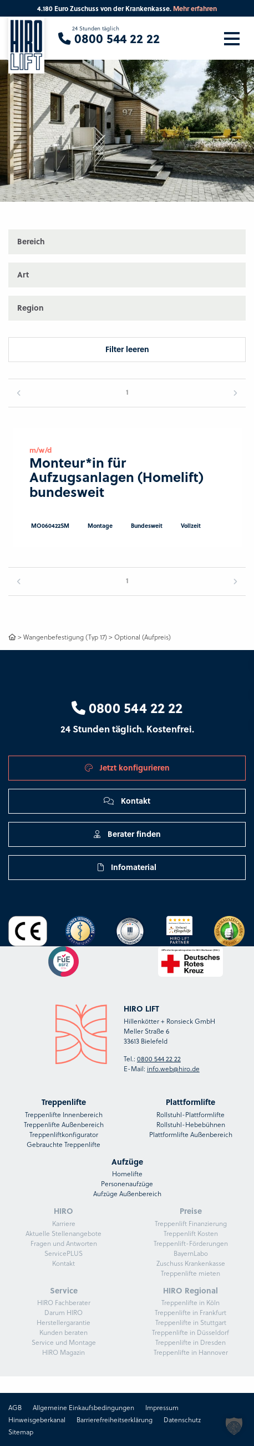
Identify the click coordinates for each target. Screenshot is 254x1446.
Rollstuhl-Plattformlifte (190, 1114)
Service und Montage (64, 1342)
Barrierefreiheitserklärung (115, 1419)
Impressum (162, 1407)
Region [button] (30, 307)
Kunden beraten (63, 1332)
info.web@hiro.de (173, 1068)
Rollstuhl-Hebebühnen (190, 1124)
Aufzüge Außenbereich (127, 1193)
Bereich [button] (31, 241)
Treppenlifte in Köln (190, 1302)
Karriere (63, 1223)
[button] (235, 101)
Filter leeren (127, 349)
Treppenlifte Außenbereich (64, 1124)
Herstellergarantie (63, 1322)
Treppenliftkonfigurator (63, 1134)
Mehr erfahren (195, 8)
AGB (15, 1407)
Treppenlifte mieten (190, 1273)
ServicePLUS (63, 1253)
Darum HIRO (63, 1312)
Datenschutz (182, 1419)
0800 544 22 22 (127, 707)
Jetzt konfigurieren (127, 767)
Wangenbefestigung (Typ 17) (65, 637)
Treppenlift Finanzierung (191, 1223)
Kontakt (127, 800)
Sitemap (20, 1432)
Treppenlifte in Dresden (190, 1342)
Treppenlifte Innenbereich (64, 1114)
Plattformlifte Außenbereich (190, 1134)
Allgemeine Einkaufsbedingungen (83, 1407)
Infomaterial (127, 867)
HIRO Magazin (63, 1352)
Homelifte (127, 1173)
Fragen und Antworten (64, 1243)
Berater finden (127, 834)
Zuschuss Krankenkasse (190, 1263)
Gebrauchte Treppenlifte (63, 1144)
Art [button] (23, 274)
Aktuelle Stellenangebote (63, 1233)
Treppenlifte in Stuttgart (190, 1322)
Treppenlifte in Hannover (191, 1352)
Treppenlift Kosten (191, 1233)
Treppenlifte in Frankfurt (190, 1312)
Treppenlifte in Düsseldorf (190, 1332)
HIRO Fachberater (63, 1302)
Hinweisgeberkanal (36, 1419)
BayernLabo (191, 1253)
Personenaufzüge (127, 1183)
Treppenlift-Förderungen (191, 1243)
